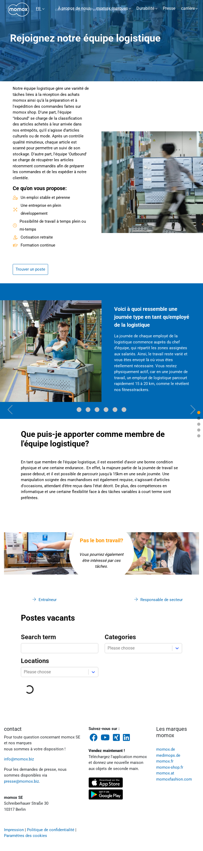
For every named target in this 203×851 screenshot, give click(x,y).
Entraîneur (48, 599)
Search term (38, 637)
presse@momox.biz (21, 781)
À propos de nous (74, 8)
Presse (169, 8)
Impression (14, 829)
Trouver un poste (30, 269)
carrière (188, 8)
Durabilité (145, 8)
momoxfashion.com (174, 779)
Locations (35, 661)
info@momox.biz (19, 759)
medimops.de (168, 755)
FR (38, 8)
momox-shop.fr (169, 767)
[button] (10, 351)
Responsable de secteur (161, 599)
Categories (120, 637)
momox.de (165, 749)
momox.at (165, 773)
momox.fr (164, 761)
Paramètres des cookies (25, 835)
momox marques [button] (112, 8)
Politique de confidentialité (50, 829)
